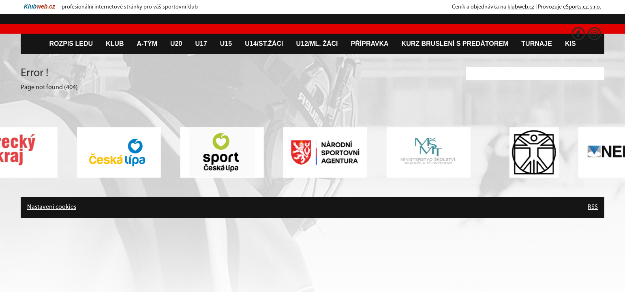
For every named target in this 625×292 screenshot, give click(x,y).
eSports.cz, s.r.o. (582, 7)
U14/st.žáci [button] (264, 43)
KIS (570, 43)
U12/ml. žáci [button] (317, 43)
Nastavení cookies (51, 207)
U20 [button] (176, 43)
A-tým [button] (147, 43)
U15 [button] (226, 43)
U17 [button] (201, 43)
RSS (593, 207)
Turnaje (536, 43)
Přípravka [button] (370, 43)
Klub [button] (115, 43)
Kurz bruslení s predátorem (455, 43)
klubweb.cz (520, 7)
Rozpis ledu (71, 43)
